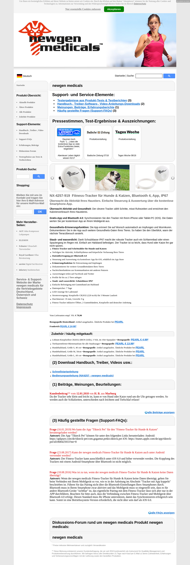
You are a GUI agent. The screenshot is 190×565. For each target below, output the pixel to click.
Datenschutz (140, 4)
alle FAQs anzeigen (163, 512)
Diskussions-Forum (27, 151)
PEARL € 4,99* (139, 339)
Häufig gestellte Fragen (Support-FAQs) (84, 110)
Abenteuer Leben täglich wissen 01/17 (69, 156)
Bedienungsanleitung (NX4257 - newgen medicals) (82, 375)
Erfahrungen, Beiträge (29, 145)
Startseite (120, 75)
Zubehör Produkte (27, 117)
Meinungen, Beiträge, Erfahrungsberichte (85, 107)
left (52, 178)
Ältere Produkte (26, 107)
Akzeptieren (114, 9)
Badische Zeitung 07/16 (98, 155)
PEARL (119, 321)
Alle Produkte (25, 112)
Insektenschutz (29, 270)
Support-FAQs (25, 139)
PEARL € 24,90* (68, 326)
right (172, 178)
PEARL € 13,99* (124, 343)
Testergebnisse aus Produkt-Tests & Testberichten (92, 100)
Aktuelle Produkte (27, 102)
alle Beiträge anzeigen (161, 412)
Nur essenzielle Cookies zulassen (83, 9)
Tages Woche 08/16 (127, 155)
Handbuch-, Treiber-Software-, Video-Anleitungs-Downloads (98, 103)
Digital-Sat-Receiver (31, 264)
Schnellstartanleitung (65, 371)
